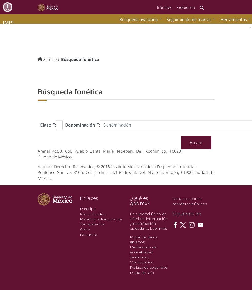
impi (8, 22)
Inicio (51, 59)
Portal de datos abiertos (143, 239)
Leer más (158, 228)
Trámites (164, 7)
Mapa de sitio (142, 272)
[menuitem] (234, 19)
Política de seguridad (148, 267)
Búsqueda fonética (80, 59)
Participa (88, 208)
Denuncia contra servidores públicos (189, 201)
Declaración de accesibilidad (143, 249)
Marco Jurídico (93, 214)
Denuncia (88, 234)
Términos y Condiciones (141, 259)
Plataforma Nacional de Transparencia (101, 221)
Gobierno (186, 7)
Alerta (85, 229)
